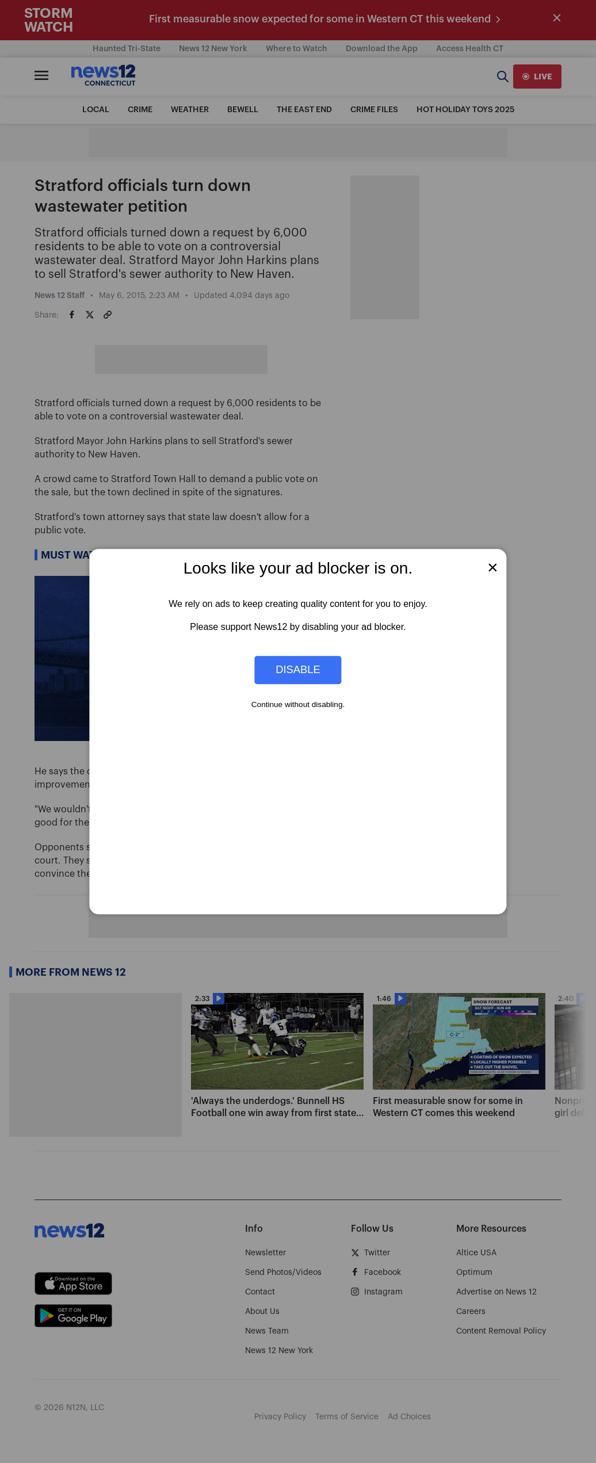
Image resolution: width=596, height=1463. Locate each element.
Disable (298, 670)
